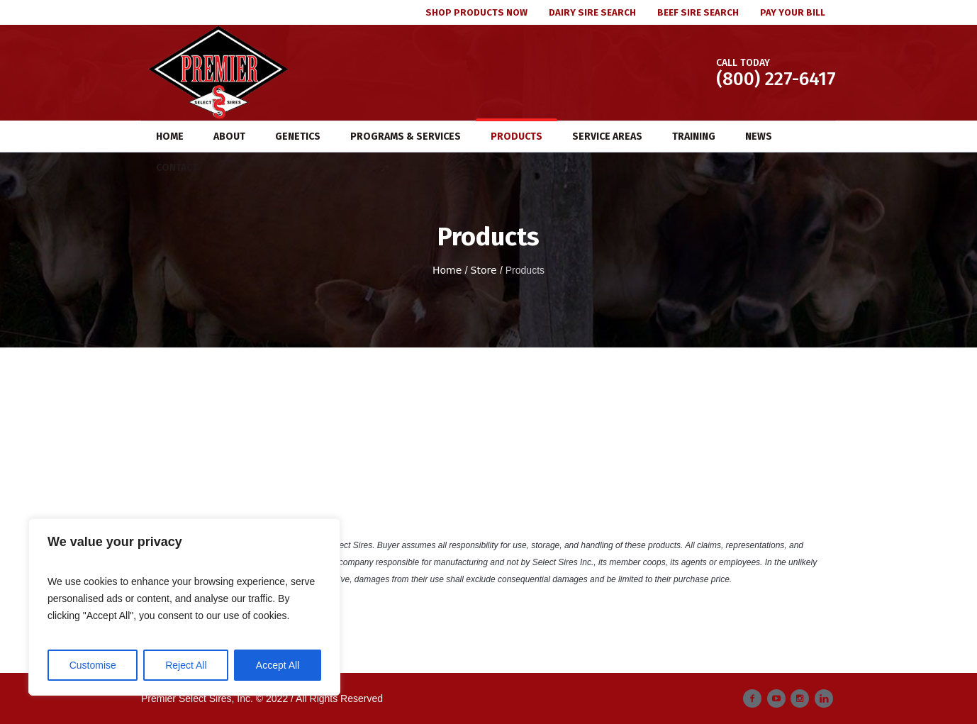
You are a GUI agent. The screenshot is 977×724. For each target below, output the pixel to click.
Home (447, 270)
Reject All (185, 665)
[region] (184, 607)
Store (484, 270)
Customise (92, 665)
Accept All (277, 665)
